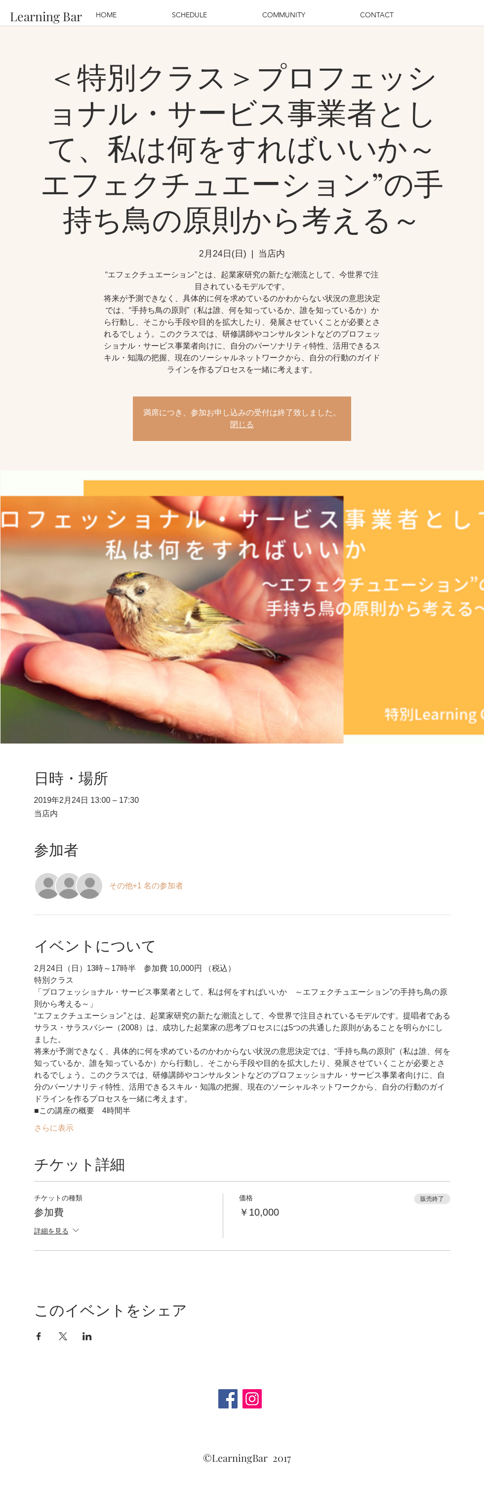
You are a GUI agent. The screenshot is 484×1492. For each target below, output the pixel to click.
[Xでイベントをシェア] (63, 1336)
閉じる (242, 424)
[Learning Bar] (46, 16)
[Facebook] (228, 1398)
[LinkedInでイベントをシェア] (87, 1336)
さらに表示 (54, 1128)
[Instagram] (252, 1398)
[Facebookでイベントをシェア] (38, 1336)
